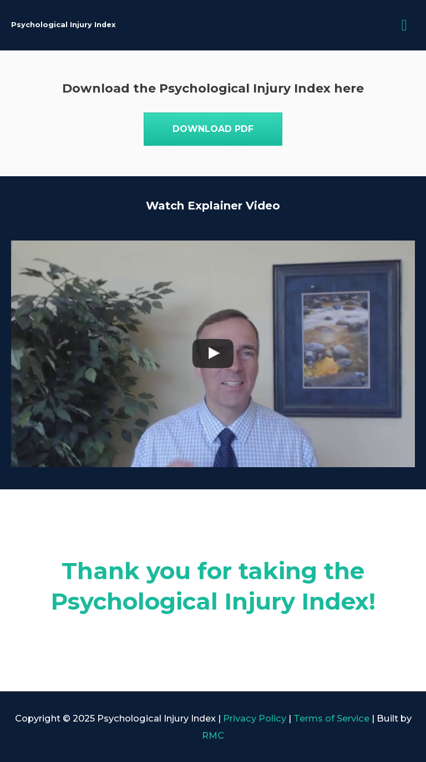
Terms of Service (331, 718)
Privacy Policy (254, 718)
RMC (213, 735)
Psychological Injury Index (63, 25)
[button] (213, 129)
